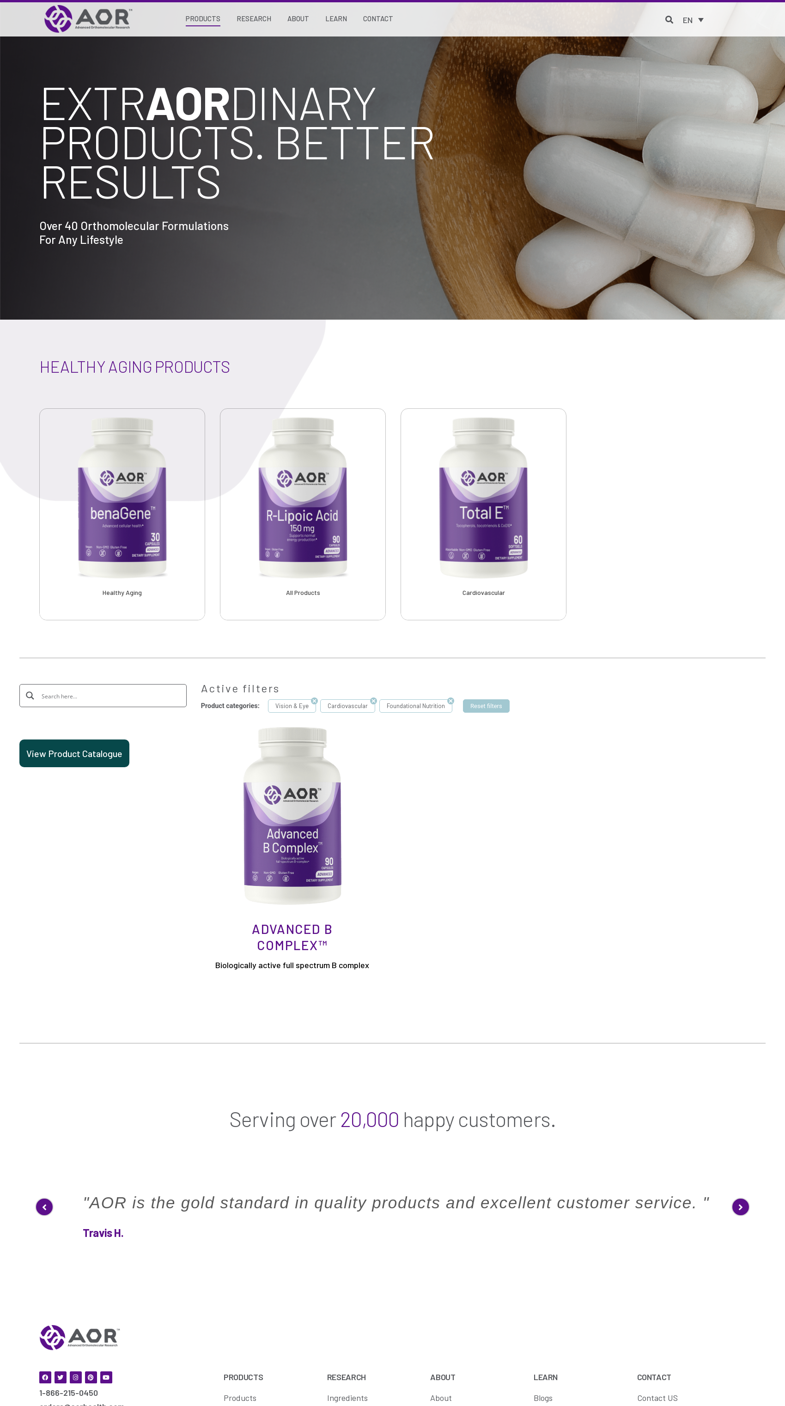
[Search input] (109, 696)
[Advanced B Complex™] (292, 815)
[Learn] (336, 19)
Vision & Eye (292, 705)
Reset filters (486, 706)
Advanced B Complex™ (292, 937)
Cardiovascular (483, 592)
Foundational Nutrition (416, 705)
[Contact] (378, 19)
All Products (303, 592)
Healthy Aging (122, 592)
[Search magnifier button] (30, 695)
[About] (298, 19)
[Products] (203, 19)
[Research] (254, 19)
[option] (122, 514)
